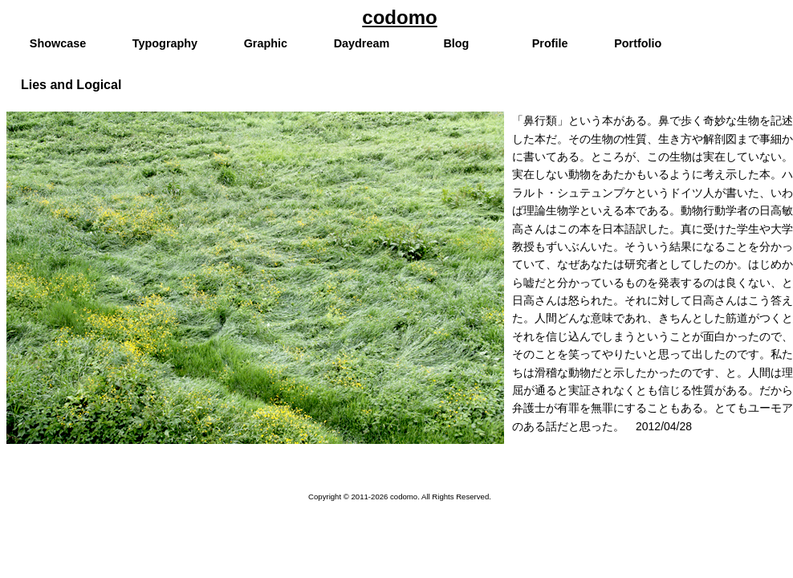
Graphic (265, 43)
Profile (550, 43)
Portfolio (637, 43)
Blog (456, 43)
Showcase (58, 43)
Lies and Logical (71, 85)
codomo (399, 17)
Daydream (362, 43)
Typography (164, 43)
